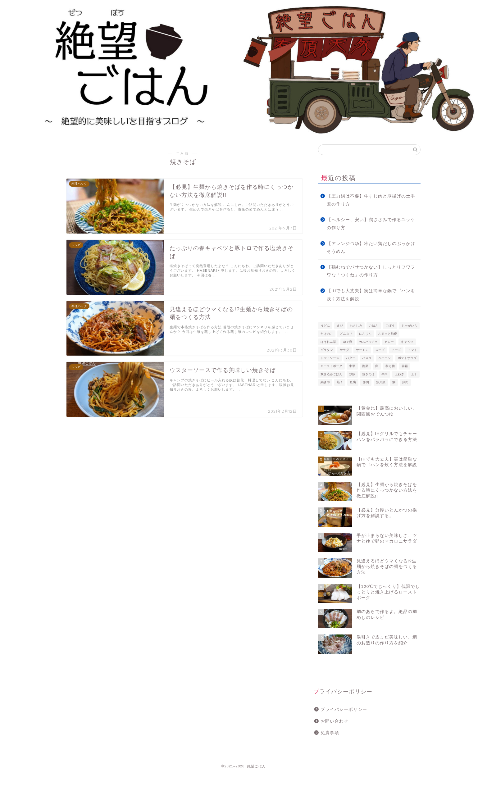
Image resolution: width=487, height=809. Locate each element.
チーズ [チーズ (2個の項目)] (396, 350)
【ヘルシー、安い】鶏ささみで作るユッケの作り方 (371, 223)
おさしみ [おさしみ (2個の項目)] (356, 325)
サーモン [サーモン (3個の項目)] (362, 350)
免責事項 (330, 732)
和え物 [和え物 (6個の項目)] (390, 366)
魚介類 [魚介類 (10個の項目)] (380, 382)
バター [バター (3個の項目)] (350, 358)
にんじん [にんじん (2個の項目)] (365, 333)
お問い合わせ (334, 721)
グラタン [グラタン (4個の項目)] (327, 350)
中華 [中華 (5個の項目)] (352, 366)
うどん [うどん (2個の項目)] (325, 325)
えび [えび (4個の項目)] (340, 325)
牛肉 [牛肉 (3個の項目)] (384, 374)
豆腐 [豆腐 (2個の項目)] (353, 382)
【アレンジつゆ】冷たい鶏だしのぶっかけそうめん (371, 247)
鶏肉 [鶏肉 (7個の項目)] (405, 382)
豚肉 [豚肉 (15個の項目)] (366, 382)
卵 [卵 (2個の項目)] (376, 366)
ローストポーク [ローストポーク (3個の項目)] (331, 366)
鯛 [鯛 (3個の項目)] (393, 382)
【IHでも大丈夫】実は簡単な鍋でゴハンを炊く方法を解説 (371, 295)
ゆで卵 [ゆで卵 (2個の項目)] (347, 341)
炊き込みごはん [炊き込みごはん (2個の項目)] (331, 374)
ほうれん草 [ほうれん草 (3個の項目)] (328, 341)
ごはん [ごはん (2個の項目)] (373, 325)
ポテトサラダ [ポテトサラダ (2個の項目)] (407, 358)
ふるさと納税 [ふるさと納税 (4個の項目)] (387, 333)
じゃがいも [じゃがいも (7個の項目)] (409, 325)
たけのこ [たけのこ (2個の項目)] (327, 333)
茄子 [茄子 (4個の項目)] (340, 382)
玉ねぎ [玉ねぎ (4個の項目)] (399, 374)
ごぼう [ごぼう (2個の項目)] (390, 325)
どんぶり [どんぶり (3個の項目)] (346, 333)
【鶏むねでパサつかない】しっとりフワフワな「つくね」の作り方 (371, 271)
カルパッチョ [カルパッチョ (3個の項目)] (368, 341)
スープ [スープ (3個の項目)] (380, 350)
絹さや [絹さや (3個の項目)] (325, 382)
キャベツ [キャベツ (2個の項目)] (407, 341)
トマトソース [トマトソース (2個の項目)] (330, 358)
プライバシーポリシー (344, 709)
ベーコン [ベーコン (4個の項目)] (384, 358)
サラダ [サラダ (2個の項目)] (344, 350)
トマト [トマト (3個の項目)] (412, 350)
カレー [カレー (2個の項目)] (389, 341)
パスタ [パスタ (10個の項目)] (366, 358)
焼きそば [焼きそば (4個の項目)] (368, 374)
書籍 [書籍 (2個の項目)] (405, 366)
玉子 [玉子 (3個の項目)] (414, 374)
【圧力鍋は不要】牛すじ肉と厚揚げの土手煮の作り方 (371, 200)
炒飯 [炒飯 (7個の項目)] (352, 374)
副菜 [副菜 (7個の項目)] (365, 366)
